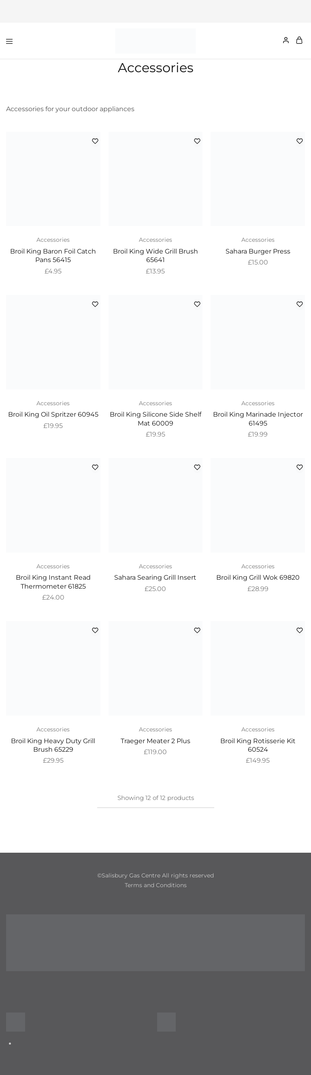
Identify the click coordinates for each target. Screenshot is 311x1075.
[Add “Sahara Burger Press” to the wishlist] (299, 142)
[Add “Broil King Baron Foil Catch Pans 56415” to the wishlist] (95, 142)
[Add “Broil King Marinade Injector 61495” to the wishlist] (299, 305)
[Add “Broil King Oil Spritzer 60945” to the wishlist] (95, 305)
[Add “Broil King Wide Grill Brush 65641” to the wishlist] (197, 142)
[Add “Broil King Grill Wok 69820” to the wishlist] (299, 468)
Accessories (53, 239)
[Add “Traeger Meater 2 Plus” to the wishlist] (197, 631)
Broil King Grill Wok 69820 (258, 577)
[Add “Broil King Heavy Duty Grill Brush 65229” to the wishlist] (95, 631)
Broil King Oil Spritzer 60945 (53, 414)
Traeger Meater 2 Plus (155, 741)
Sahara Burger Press (258, 251)
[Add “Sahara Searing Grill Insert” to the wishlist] (197, 468)
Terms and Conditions (156, 885)
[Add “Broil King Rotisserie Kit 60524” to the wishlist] (299, 631)
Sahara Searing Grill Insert (155, 577)
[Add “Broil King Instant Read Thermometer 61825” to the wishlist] (95, 468)
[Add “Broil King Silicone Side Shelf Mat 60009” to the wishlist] (197, 305)
